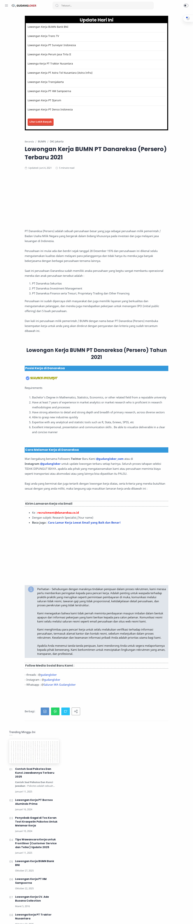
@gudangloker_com (80, 538)
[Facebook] (6, 916)
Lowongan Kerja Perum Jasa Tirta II (77, 54)
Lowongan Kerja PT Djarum (72, 100)
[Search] (103, 5)
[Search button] (57, 5)
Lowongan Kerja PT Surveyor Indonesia (79, 45)
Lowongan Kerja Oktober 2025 (78, 918)
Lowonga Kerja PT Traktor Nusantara (78, 63)
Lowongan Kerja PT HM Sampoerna (77, 91)
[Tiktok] (34, 916)
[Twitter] (17, 916)
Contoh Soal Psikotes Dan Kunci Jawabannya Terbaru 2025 (164, 58)
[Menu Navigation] (6, 5)
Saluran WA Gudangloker (87, 838)
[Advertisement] (120, 211)
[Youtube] (23, 916)
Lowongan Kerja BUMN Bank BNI (75, 27)
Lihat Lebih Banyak (68, 121)
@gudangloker (78, 543)
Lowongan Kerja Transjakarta (73, 82)
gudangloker (76, 828)
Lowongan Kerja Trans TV (71, 36)
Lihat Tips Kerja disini (101, 911)
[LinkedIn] (28, 916)
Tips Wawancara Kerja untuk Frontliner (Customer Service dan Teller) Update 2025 (165, 129)
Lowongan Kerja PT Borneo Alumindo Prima (164, 87)
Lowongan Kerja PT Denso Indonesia (78, 109)
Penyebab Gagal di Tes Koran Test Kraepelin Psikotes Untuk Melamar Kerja (166, 107)
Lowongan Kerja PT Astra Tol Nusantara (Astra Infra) (87, 73)
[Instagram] (12, 916)
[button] (186, 5)
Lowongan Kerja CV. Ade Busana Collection (162, 184)
